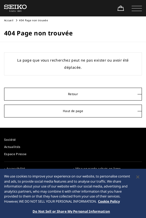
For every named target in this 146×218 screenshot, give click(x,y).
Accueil (8, 20)
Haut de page (73, 111)
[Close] (137, 179)
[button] (137, 8)
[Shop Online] (121, 8)
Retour (73, 94)
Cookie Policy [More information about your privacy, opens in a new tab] (109, 204)
